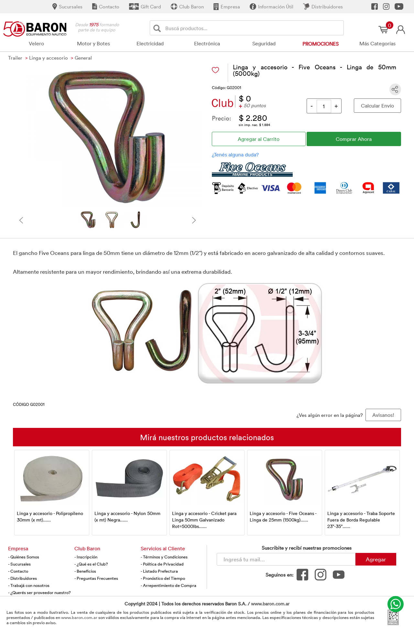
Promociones (320, 43)
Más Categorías (377, 43)
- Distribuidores (22, 578)
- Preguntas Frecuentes (96, 578)
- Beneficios (85, 571)
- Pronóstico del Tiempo (163, 578)
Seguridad (264, 43)
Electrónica (207, 43)
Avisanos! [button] (383, 415)
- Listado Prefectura (159, 571)
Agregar (376, 559)
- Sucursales (19, 564)
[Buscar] (158, 28)
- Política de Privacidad (162, 564)
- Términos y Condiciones (164, 557)
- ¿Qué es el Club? (91, 564)
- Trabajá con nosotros (28, 585)
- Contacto (18, 571)
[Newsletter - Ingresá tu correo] (286, 559)
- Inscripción (85, 557)
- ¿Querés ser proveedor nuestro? (39, 592)
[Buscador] (253, 28)
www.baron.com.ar (270, 604)
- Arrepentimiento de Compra (168, 585)
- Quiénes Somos (23, 557)
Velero (36, 43)
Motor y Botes (93, 43)
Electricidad (150, 43)
